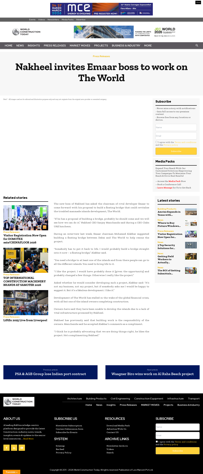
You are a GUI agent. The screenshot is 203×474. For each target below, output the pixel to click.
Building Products (167, 209)
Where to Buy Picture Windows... (169, 224)
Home (8, 45)
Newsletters (53, 19)
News (20, 45)
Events (32, 19)
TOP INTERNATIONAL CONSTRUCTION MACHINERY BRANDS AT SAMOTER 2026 (24, 281)
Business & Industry (126, 45)
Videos (41, 19)
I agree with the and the (175, 143)
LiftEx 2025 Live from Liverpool (25, 320)
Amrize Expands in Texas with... (169, 213)
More (148, 45)
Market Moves (80, 45)
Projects (101, 45)
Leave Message (165, 187)
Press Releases (55, 45)
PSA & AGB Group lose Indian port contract (50, 374)
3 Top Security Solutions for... (166, 247)
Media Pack (175, 181)
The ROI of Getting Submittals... (169, 272)
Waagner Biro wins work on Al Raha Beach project (152, 374)
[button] (196, 45)
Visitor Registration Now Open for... (170, 235)
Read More (28, 439)
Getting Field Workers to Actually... (166, 259)
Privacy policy (171, 145)
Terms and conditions (185, 142)
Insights (34, 45)
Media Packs (68, 19)
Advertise (80, 19)
